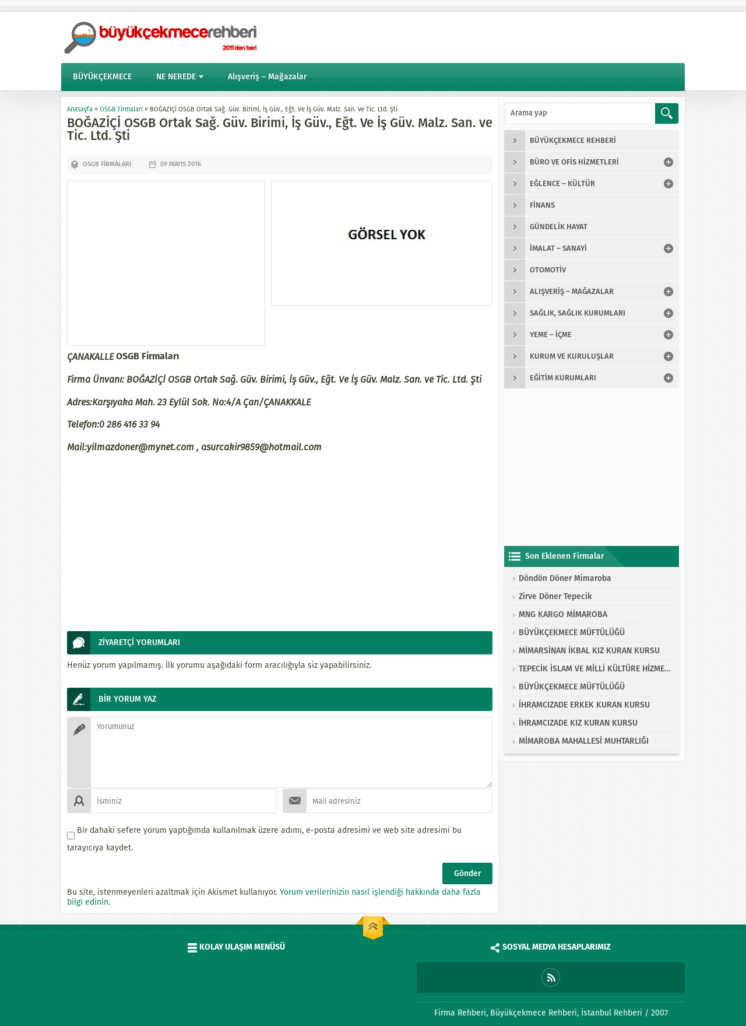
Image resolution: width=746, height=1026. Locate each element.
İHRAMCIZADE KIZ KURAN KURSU (578, 723)
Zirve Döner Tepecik (555, 596)
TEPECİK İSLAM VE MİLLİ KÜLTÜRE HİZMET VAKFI (594, 669)
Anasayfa (80, 109)
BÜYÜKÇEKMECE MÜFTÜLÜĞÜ (572, 633)
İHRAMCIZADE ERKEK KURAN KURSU (584, 705)
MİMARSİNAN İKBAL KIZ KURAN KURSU (589, 651)
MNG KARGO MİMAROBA (563, 614)
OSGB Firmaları (121, 109)
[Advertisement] (166, 263)
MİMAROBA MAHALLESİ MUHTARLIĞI (584, 741)
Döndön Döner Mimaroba (565, 578)
